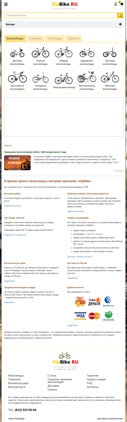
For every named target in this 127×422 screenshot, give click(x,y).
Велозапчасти (16, 387)
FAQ (89, 383)
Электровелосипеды (65, 87)
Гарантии (92, 375)
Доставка (53, 386)
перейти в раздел (94, 234)
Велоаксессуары (18, 383)
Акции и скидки (96, 379)
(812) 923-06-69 (25, 410)
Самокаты (35, 38)
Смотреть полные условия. (79, 257)
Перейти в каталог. (12, 206)
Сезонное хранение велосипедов (60, 380)
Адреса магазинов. (76, 211)
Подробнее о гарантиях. (15, 235)
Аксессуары (54, 38)
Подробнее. (9, 281)
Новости (8, 145)
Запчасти (73, 38)
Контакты (92, 387)
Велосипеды (15, 38)
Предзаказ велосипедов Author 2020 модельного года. (35, 152)
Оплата (52, 389)
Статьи (52, 375)
